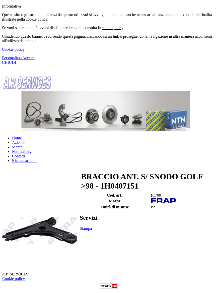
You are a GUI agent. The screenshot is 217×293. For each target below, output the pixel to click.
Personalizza (12, 58)
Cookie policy (13, 49)
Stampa (86, 228)
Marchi (18, 147)
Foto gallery (22, 151)
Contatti (18, 156)
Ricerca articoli (24, 160)
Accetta (28, 58)
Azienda (18, 142)
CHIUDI (9, 62)
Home (17, 138)
